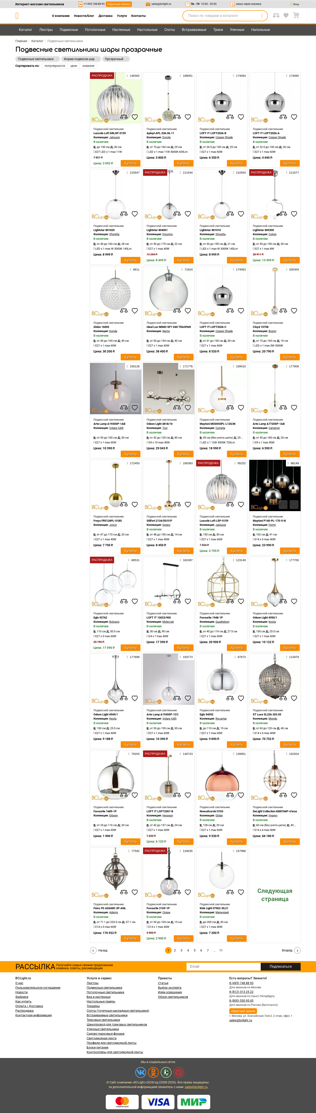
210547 (133, 172)
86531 (134, 560)
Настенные (121, 30)
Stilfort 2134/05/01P (159, 520)
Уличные (237, 30)
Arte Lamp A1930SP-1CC (163, 714)
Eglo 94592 (206, 714)
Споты (169, 30)
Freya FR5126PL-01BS (107, 520)
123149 (239, 560)
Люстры (46, 30)
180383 (186, 463)
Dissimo (167, 234)
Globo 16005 (101, 327)
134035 (186, 851)
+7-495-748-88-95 (94, 3)
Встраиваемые (194, 30)
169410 (239, 366)
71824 (187, 269)
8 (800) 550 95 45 (241, 1000)
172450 (133, 463)
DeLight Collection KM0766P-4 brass (276, 811)
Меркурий (222, 912)
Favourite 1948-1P (211, 617)
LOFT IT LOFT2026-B (213, 133)
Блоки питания (97, 1047)
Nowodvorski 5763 (211, 811)
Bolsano (114, 621)
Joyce (113, 524)
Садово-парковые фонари (105, 1033)
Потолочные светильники (105, 992)
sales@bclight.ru (161, 3)
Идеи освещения (170, 992)
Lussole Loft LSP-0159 (214, 520)
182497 (186, 560)
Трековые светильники (103, 1020)
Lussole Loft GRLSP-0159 (109, 133)
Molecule (168, 621)
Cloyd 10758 (260, 327)
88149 (293, 463)
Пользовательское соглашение (37, 987)
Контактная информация (33, 1015)
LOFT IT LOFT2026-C (213, 327)
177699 (133, 657)
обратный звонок (118, 4)
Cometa (220, 428)
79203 (134, 754)
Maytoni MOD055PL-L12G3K (217, 423)
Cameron (274, 428)
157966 (239, 851)
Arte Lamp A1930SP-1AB (109, 423)
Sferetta (114, 234)
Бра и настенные (99, 997)
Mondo (273, 718)
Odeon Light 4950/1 (265, 617)
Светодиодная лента (102, 1038)
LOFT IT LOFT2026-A (266, 133)
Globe (219, 815)
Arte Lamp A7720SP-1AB (269, 423)
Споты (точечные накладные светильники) (118, 1010)
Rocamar (221, 718)
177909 (292, 366)
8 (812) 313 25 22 (241, 992)
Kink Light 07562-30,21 (214, 908)
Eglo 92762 (100, 617)
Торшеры (93, 1006)
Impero (273, 815)
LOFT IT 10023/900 (159, 617)
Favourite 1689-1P (105, 811)
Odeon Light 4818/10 (159, 423)
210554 (239, 172)
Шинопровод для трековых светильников (117, 1024)
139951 (239, 754)
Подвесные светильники (104, 987)
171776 (186, 366)
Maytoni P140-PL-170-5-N (269, 520)
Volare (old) (116, 428)
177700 (292, 560)
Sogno (166, 524)
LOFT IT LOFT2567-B (160, 811)
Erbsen (113, 815)
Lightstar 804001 (157, 230)
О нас (19, 983)
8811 (135, 269)
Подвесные (69, 30)
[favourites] (134, 117)
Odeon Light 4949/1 (105, 714)
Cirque (166, 912)
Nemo (166, 331)
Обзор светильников (173, 997)
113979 (292, 657)
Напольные (260, 30)
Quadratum (222, 621)
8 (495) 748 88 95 (241, 983)
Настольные (147, 30)
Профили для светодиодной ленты (111, 1043)
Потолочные (95, 30)
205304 (292, 269)
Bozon (272, 331)
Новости (21, 992)
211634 (186, 172)
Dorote (166, 137)
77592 (134, 851)
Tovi (164, 428)
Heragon (167, 815)
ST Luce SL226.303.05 (267, 714)
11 (221, 950)
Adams (113, 912)
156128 (133, 366)
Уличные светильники (103, 1029)
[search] (262, 16)
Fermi (272, 524)
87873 (240, 657)
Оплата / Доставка (29, 1006)
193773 (186, 657)
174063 (239, 269)
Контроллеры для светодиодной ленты (115, 1052)
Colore (272, 234)
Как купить (23, 1001)
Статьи (163, 983)
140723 (186, 754)
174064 (239, 75)
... (214, 950)
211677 (292, 172)
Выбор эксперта (169, 987)
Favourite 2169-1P (158, 908)
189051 (186, 75)
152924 (292, 754)
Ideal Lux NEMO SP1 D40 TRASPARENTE (172, 327)
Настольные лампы (101, 1001)
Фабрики (21, 997)
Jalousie (114, 137)
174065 (292, 75)
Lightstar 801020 (104, 230)
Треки (218, 30)
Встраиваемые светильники (107, 1015)
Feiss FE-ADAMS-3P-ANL (109, 908)
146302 (133, 75)
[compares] (123, 117)
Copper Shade (224, 137)
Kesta (272, 621)
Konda (113, 331)
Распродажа (24, 1010)
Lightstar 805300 (263, 230)
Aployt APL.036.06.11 (160, 133)
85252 (240, 463)
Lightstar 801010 (210, 230)
